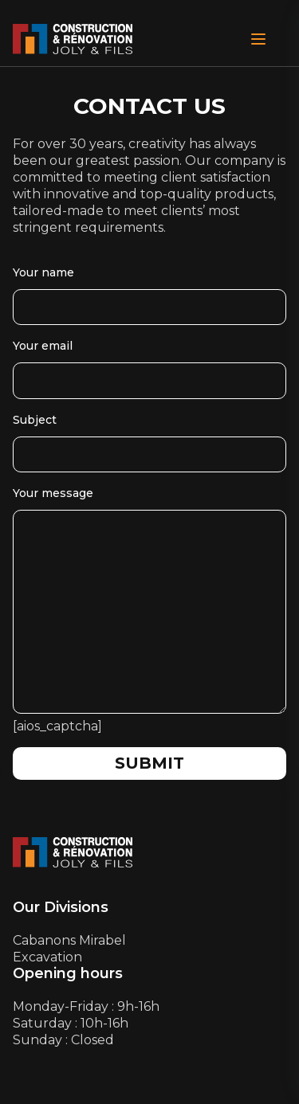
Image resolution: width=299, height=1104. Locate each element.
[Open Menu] (258, 39)
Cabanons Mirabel (69, 940)
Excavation (47, 957)
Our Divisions (60, 907)
